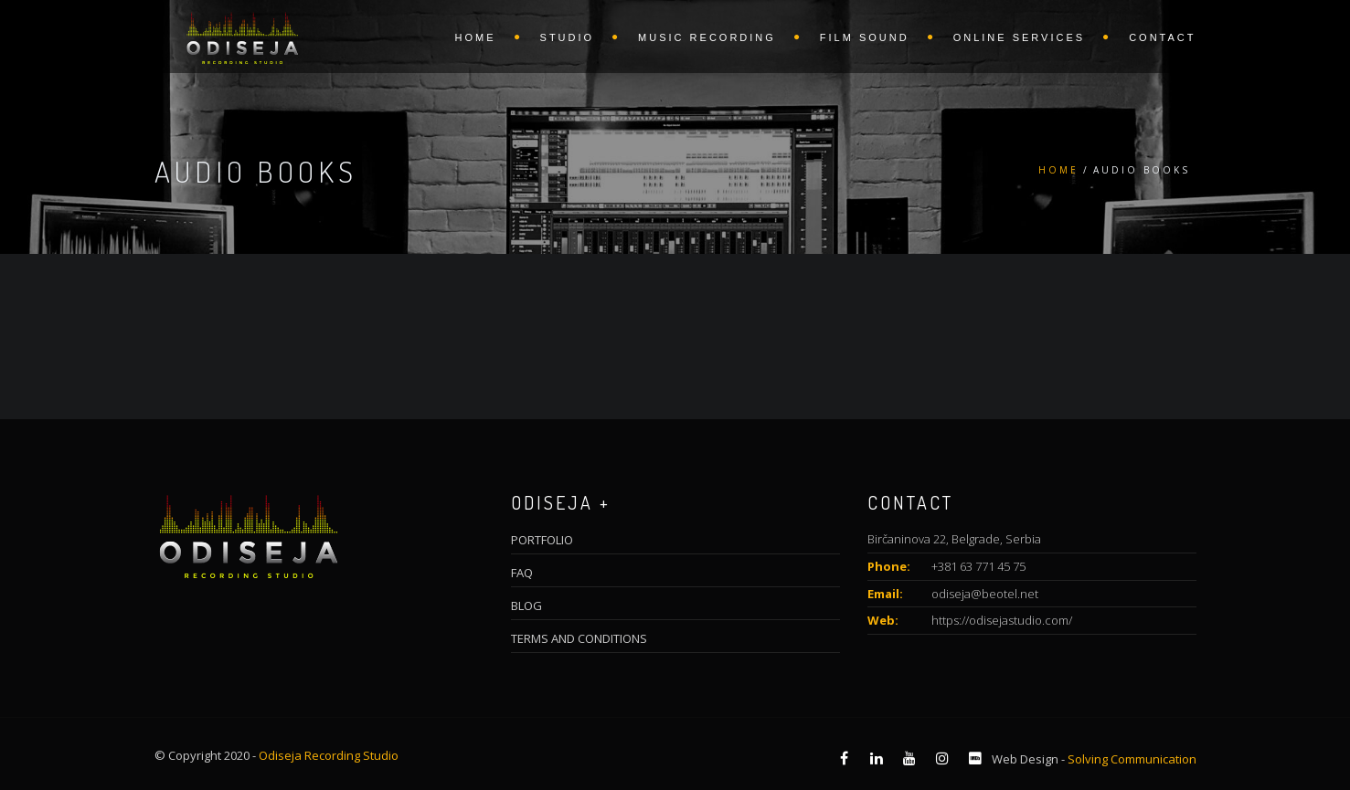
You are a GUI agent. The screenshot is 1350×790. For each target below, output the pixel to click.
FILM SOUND (864, 37)
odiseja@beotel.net (984, 593)
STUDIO (567, 37)
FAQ (522, 572)
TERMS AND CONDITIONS (579, 638)
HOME (475, 37)
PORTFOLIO (542, 540)
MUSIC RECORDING (707, 37)
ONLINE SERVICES (1019, 37)
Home (1058, 169)
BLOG (526, 605)
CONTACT (1162, 37)
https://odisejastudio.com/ (1001, 620)
